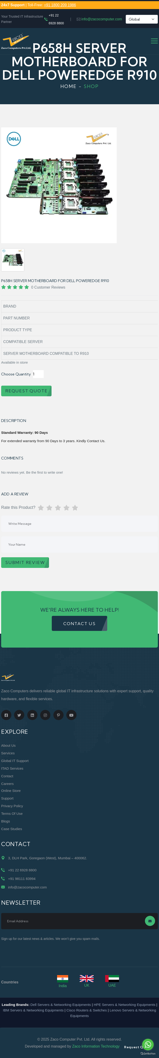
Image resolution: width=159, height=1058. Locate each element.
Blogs (5, 821)
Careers (7, 784)
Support (7, 798)
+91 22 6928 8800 (56, 19)
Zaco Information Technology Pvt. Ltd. (103, 1046)
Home (68, 86)
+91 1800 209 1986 (60, 5)
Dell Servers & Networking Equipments (61, 1005)
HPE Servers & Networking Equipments (125, 1005)
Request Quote (138, 1047)
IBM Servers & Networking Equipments (33, 1010)
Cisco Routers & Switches (86, 1010)
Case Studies (11, 829)
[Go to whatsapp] (148, 1044)
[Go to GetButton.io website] (148, 1053)
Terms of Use (12, 814)
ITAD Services (12, 768)
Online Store (11, 791)
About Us (8, 745)
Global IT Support (15, 761)
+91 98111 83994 (22, 879)
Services (8, 753)
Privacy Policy (12, 806)
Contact (7, 776)
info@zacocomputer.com (101, 19)
